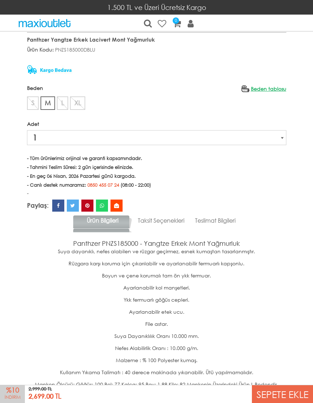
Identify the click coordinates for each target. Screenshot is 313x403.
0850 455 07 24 (103, 185)
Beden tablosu (268, 88)
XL (77, 103)
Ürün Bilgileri (102, 220)
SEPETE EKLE (282, 394)
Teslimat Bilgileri (215, 220)
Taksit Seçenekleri (161, 220)
